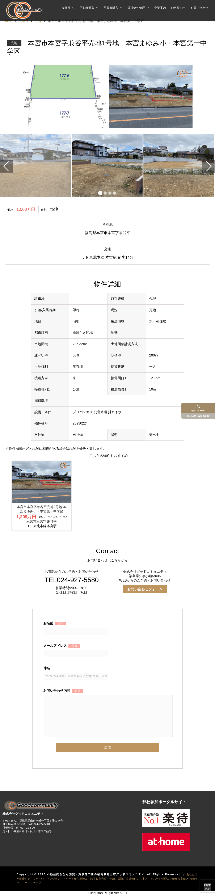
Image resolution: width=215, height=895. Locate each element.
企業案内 (160, 8)
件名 (75, 672)
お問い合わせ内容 (107, 694)
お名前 (75, 627)
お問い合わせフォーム (145, 589)
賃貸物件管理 (136, 8)
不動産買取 (87, 8)
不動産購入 (111, 8)
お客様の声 (178, 8)
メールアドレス (75, 649)
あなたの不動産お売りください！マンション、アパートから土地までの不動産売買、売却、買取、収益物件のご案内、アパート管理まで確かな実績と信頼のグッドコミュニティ (107, 879)
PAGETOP (203, 882)
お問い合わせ (199, 8)
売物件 (66, 8)
